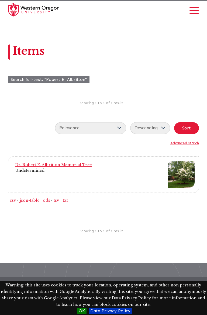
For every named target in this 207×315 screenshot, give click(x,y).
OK (82, 310)
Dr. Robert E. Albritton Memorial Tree (53, 164)
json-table (29, 200)
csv (13, 200)
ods (46, 200)
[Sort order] (150, 128)
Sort (186, 128)
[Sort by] (90, 128)
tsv (56, 200)
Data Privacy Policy (110, 310)
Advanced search (184, 143)
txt (65, 200)
